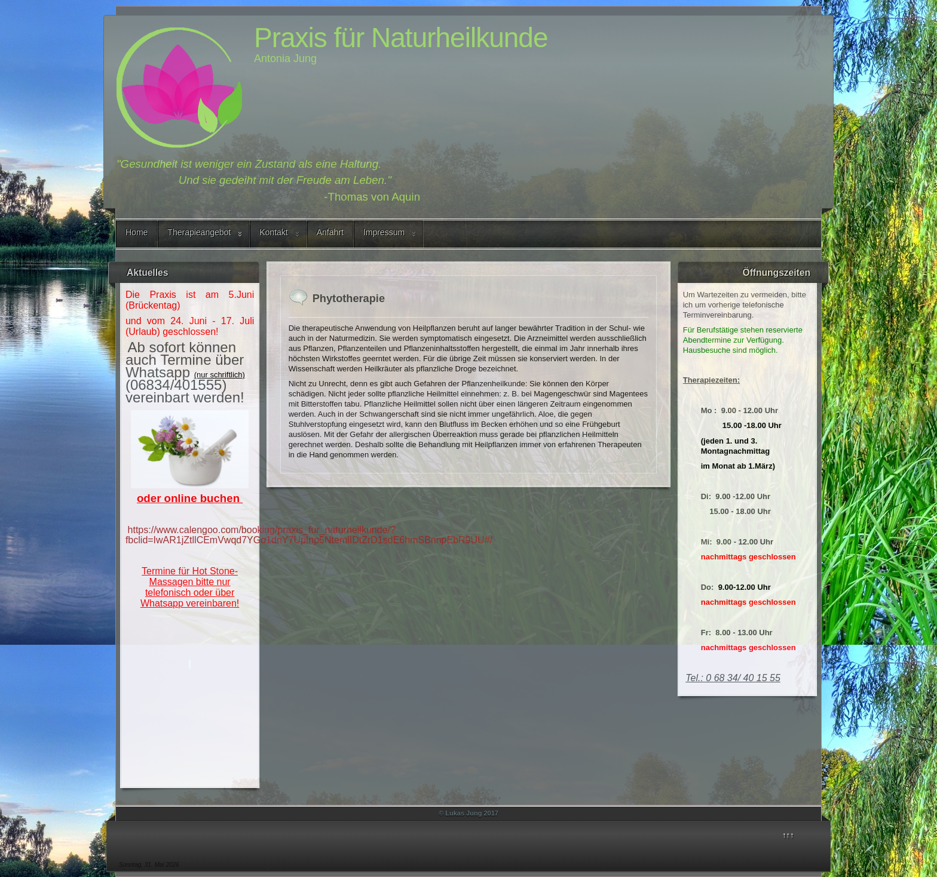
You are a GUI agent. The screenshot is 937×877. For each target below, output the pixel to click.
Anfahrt (330, 232)
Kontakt (273, 232)
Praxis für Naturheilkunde (400, 37)
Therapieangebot (199, 232)
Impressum (384, 232)
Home (136, 232)
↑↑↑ (788, 834)
